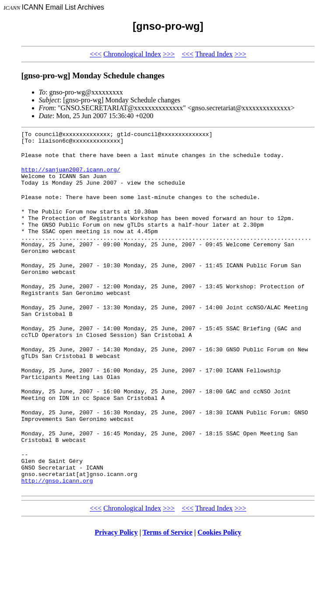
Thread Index (214, 54)
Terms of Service (167, 581)
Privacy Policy (116, 581)
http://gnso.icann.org (57, 529)
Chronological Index (132, 54)
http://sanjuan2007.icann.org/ (70, 175)
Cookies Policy (220, 581)
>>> (169, 54)
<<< (96, 54)
